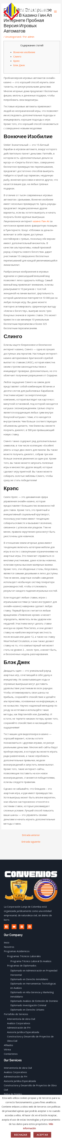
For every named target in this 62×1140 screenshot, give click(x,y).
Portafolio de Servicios (16, 1014)
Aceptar (42, 1134)
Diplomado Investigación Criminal (28, 1005)
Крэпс (16, 60)
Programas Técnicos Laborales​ (24, 956)
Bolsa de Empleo (13, 1094)
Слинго (17, 56)
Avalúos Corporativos (18, 1023)
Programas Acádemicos (17, 951)
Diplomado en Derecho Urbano (27, 1009)
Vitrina (7, 1049)
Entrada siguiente (30, 841)
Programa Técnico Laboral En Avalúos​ (30, 961)
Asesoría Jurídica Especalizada (23, 1032)
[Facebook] (6, 926)
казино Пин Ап (41, 221)
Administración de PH (18, 1027)
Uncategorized (13, 36)
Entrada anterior (31, 835)
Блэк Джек (19, 65)
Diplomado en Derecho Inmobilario (29, 979)
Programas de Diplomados (21, 965)
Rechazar (20, 1134)
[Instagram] (21, 926)
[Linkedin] (29, 926)
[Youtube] (14, 926)
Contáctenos (11, 1053)
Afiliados (8, 1045)
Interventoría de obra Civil (21, 1018)
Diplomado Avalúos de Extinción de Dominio (34, 1000)
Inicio (6, 942)
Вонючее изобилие (24, 52)
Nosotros (9, 946)
